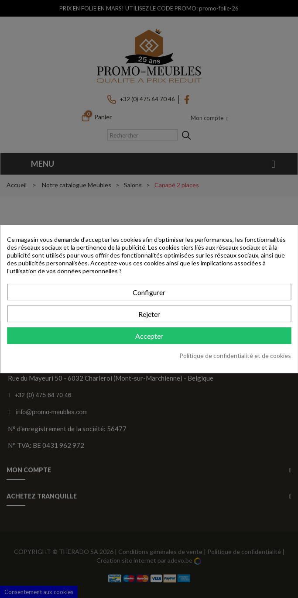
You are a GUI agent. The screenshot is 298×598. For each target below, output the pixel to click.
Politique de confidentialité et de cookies (235, 355)
